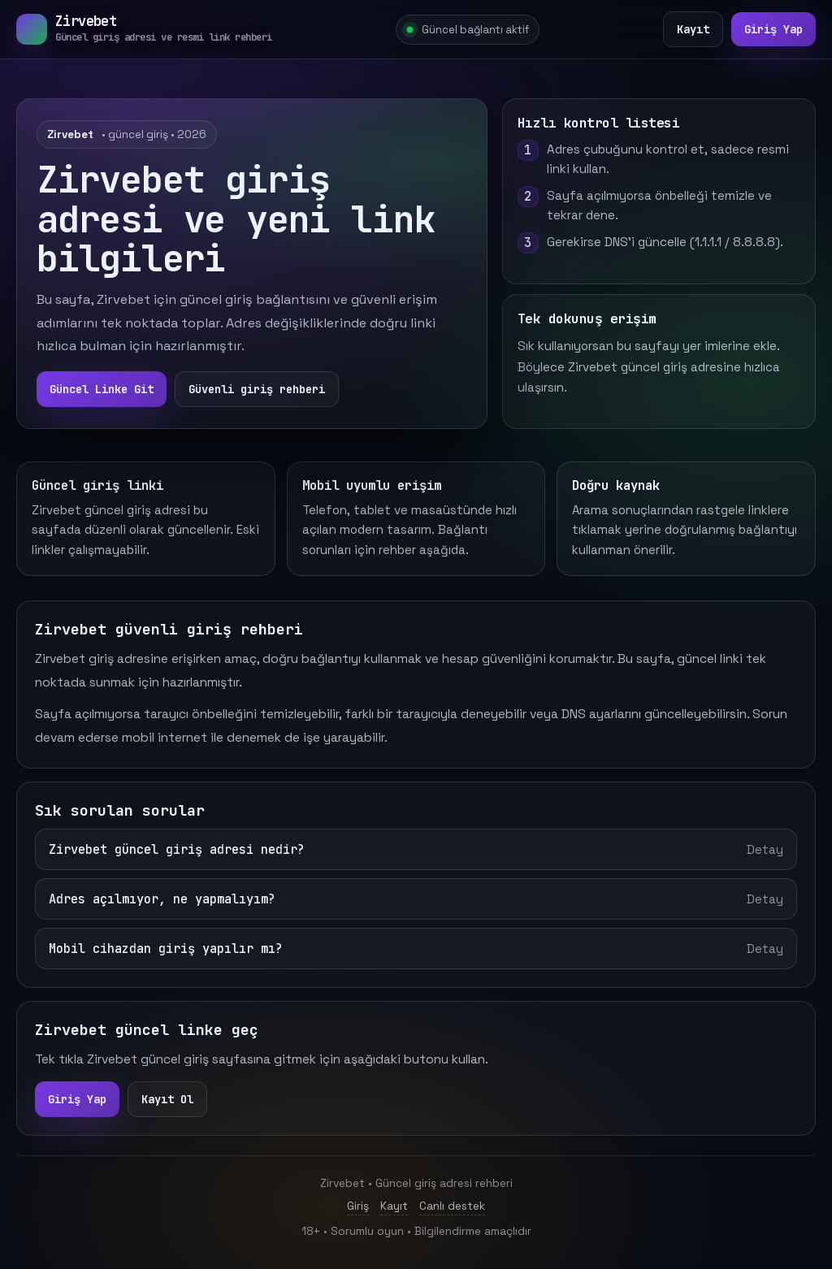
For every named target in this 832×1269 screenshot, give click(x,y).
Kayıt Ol (167, 1099)
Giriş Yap (773, 29)
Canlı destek (452, 1205)
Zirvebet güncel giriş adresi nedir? (416, 849)
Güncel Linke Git (102, 389)
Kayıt (693, 29)
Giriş (358, 1205)
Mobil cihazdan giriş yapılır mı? (416, 948)
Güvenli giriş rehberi (256, 389)
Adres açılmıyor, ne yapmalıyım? (416, 898)
